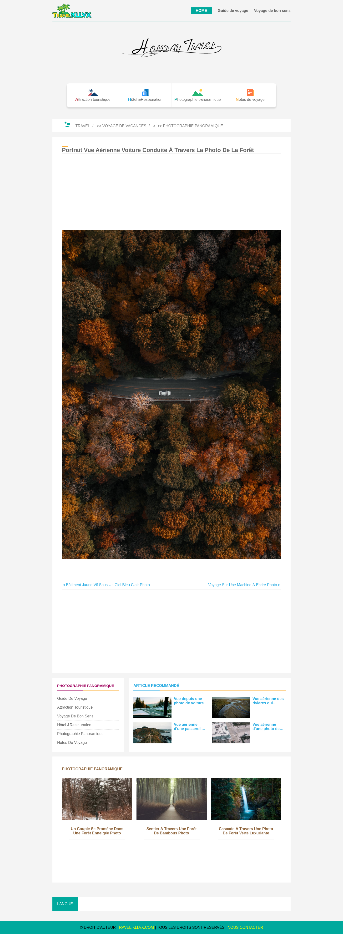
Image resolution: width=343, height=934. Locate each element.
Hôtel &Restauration (74, 725)
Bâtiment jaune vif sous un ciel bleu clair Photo (108, 585)
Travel (83, 126)
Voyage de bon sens (272, 11)
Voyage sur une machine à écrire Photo (242, 585)
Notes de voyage (72, 743)
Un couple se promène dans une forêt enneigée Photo (97, 831)
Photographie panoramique (193, 126)
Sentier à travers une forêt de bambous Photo (171, 831)
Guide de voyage (233, 11)
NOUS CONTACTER (245, 927)
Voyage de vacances (124, 126)
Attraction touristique (75, 707)
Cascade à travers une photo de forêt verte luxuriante (246, 831)
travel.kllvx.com (135, 927)
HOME (201, 11)
